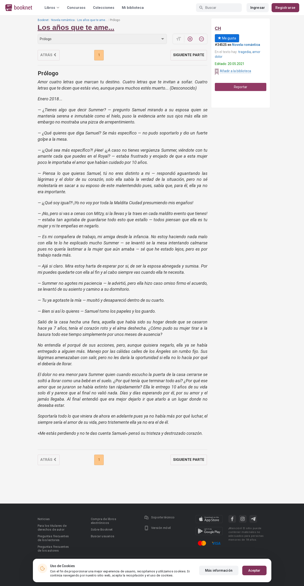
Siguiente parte (188, 55)
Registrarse (285, 7)
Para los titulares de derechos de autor (52, 527)
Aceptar (254, 570)
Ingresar (257, 7)
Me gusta (227, 38)
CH (218, 28)
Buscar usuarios (102, 536)
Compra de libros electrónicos (103, 521)
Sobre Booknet (102, 529)
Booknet (43, 20)
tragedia (244, 52)
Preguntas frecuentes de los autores (53, 548)
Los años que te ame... (92, 20)
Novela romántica (63, 20)
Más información (218, 570)
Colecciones (103, 7)
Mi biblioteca (133, 7)
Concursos (76, 7)
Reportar (240, 87)
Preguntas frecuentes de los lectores (53, 538)
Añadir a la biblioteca (235, 71)
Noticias (44, 519)
